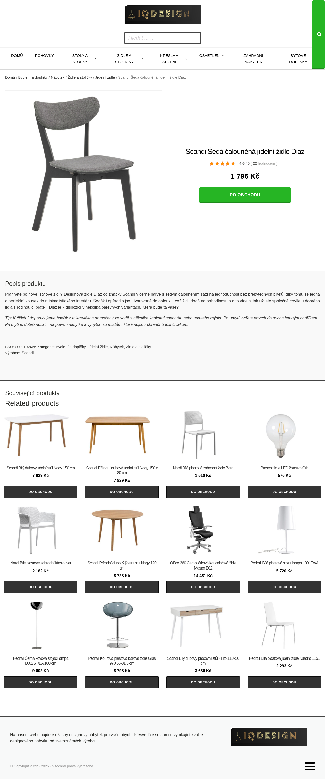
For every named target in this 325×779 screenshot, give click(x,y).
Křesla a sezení (169, 58)
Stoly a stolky (80, 58)
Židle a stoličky (124, 58)
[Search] (318, 34)
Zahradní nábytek (253, 58)
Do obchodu (245, 195)
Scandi (28, 353)
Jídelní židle (105, 77)
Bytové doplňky (298, 58)
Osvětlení (210, 55)
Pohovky (44, 55)
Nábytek (57, 77)
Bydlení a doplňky (33, 77)
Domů (17, 55)
